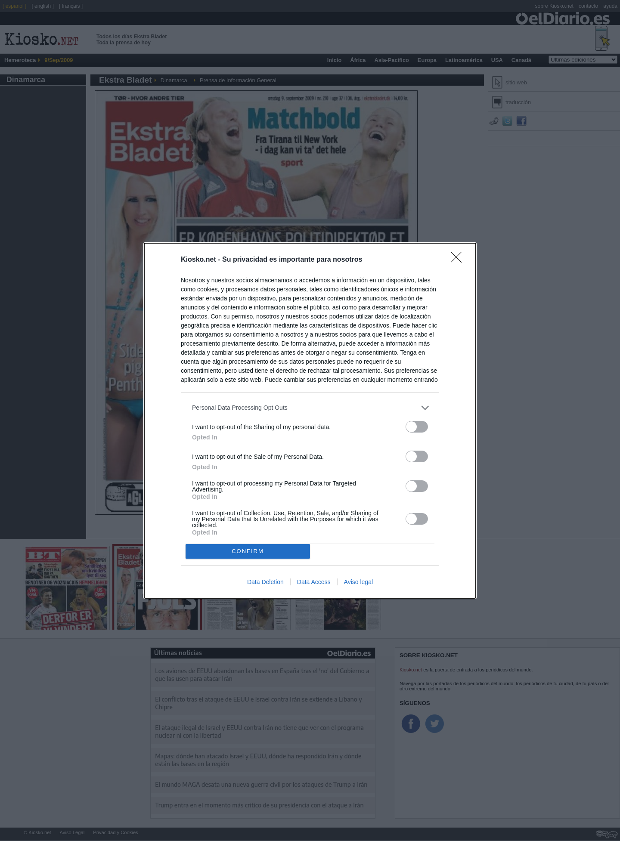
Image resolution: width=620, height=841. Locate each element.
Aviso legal (358, 581)
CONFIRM (248, 551)
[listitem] (310, 407)
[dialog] (310, 420)
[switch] (417, 427)
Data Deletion (265, 581)
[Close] (459, 260)
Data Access (314, 581)
